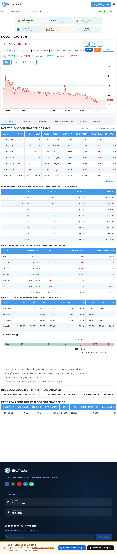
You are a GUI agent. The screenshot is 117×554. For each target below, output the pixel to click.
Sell (97, 49)
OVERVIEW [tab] (9, 121)
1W (15, 62)
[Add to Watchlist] (87, 44)
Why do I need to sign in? (43, 548)
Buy (89, 49)
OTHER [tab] (82, 121)
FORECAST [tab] (97, 121)
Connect (108, 49)
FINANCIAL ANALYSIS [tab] (64, 121)
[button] (4, 11)
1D (6, 62)
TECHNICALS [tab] (25, 121)
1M (24, 62)
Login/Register (101, 4)
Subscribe (104, 537)
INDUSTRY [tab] (43, 121)
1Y (33, 62)
